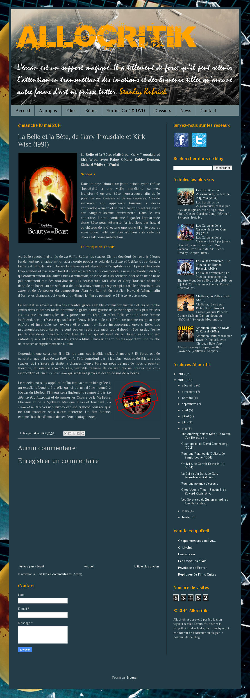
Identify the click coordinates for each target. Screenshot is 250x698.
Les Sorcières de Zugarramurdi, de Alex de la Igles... (204, 501)
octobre (188, 398)
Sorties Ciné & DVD (126, 110)
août (185, 410)
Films (71, 110)
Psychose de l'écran (192, 567)
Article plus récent (31, 566)
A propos (48, 110)
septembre (189, 404)
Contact (208, 110)
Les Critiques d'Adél (192, 561)
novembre (189, 391)
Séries (92, 110)
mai (185, 428)
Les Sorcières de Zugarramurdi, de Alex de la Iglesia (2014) (213, 194)
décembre (189, 385)
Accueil (23, 110)
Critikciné (185, 547)
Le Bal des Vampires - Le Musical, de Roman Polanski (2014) (213, 264)
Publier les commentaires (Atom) (59, 574)
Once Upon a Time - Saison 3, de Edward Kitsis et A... (203, 491)
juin (184, 422)
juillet (186, 416)
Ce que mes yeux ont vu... (197, 540)
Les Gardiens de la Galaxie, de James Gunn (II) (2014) (211, 229)
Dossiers (162, 110)
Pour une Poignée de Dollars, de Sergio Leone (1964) (203, 455)
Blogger (132, 677)
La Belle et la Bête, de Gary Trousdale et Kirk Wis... (199, 475)
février (187, 517)
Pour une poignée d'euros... (199, 483)
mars (186, 511)
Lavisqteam (186, 554)
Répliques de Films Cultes (197, 574)
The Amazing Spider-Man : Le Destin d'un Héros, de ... (206, 435)
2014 (182, 380)
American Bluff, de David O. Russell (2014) (213, 329)
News (185, 110)
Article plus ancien (146, 566)
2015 (182, 374)
